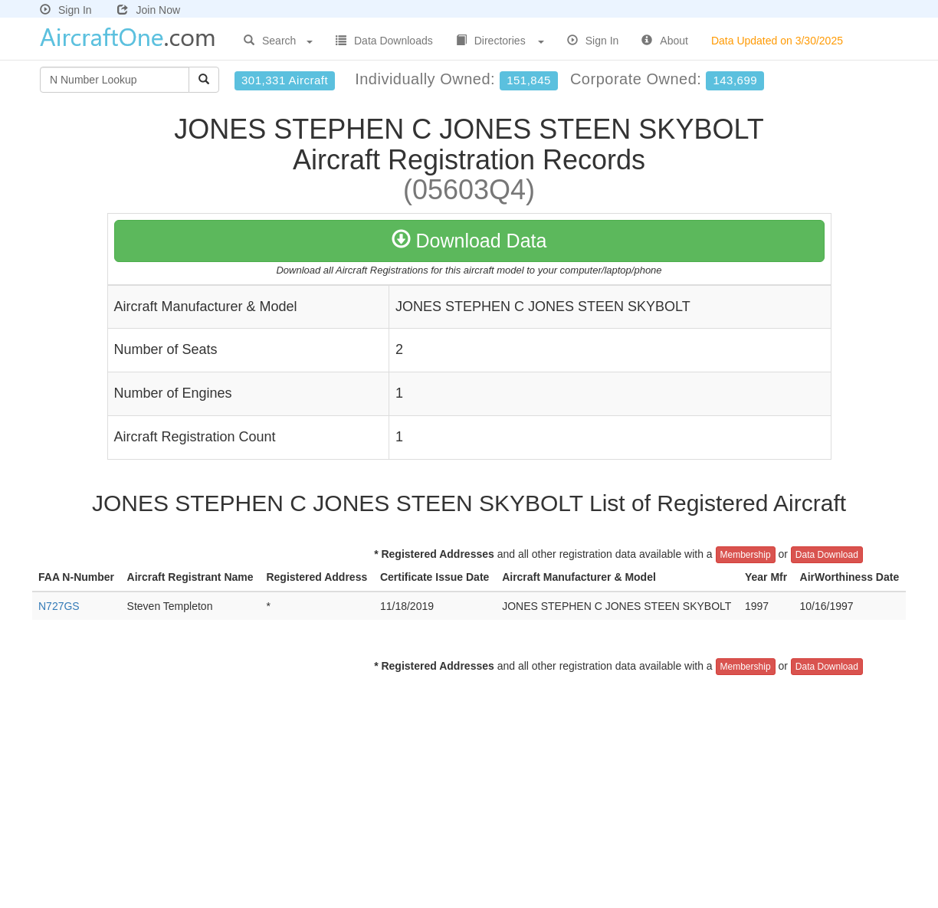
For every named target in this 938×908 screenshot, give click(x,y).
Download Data (469, 240)
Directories (500, 40)
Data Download (826, 554)
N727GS (59, 606)
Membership (745, 554)
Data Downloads (384, 40)
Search (278, 40)
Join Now (148, 10)
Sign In (66, 10)
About (664, 40)
